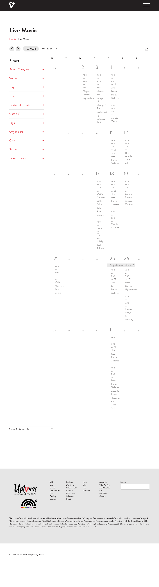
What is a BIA (71, 487)
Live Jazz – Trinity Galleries (115, 93)
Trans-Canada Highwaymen (131, 286)
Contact (102, 496)
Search (123, 482)
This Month (30, 49)
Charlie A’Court (115, 225)
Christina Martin (115, 119)
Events (12, 39)
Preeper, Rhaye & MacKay (129, 314)
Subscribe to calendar (19, 429)
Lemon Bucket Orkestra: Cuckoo (129, 199)
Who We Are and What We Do (104, 487)
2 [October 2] (83, 67)
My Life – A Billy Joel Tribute (100, 241)
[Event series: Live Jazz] (115, 84)
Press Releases (86, 489)
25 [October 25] (112, 258)
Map (51, 485)
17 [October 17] (98, 173)
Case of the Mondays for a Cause (59, 286)
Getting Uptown (53, 498)
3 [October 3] (97, 67)
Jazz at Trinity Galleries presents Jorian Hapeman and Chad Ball (115, 394)
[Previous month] (11, 48)
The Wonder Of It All (129, 158)
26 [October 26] (126, 258)
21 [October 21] (55, 258)
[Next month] (18, 48)
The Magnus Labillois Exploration (88, 93)
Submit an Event (70, 498)
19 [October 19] (126, 173)
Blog (84, 485)
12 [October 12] (126, 132)
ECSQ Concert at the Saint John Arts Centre (101, 204)
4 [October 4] (111, 67)
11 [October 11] (111, 132)
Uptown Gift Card (54, 492)
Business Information (70, 492)
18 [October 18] (112, 173)
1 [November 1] (110, 329)
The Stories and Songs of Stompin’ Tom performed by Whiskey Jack (102, 105)
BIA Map (103, 493)
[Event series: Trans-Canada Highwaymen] (129, 279)
